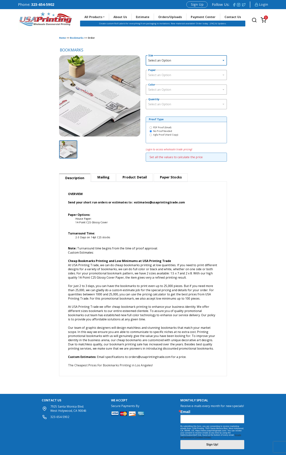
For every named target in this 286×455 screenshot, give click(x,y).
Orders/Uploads (170, 17)
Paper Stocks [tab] (171, 177)
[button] (94, 17)
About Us (120, 17)
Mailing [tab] (103, 177)
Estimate (142, 17)
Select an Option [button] (159, 60)
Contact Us (233, 17)
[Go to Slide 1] (68, 149)
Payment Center (203, 17)
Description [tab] (74, 178)
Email (185, 412)
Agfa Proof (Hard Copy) (165, 134)
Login (261, 4)
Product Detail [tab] (134, 177)
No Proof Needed (162, 131)
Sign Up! (212, 444)
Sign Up (197, 4)
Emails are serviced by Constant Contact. (210, 436)
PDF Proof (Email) (162, 127)
